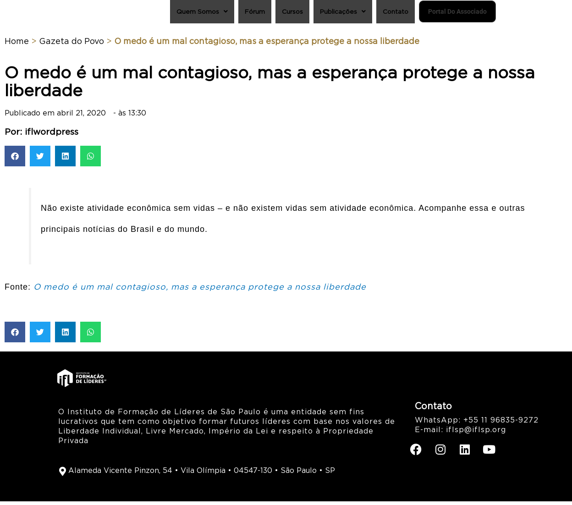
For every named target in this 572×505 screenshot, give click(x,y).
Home (17, 45)
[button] (15, 160)
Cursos (255, 13)
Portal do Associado (445, 13)
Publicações (311, 13)
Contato (368, 13)
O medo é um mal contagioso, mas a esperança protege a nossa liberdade (199, 290)
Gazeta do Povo (71, 45)
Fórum (214, 13)
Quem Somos (156, 13)
